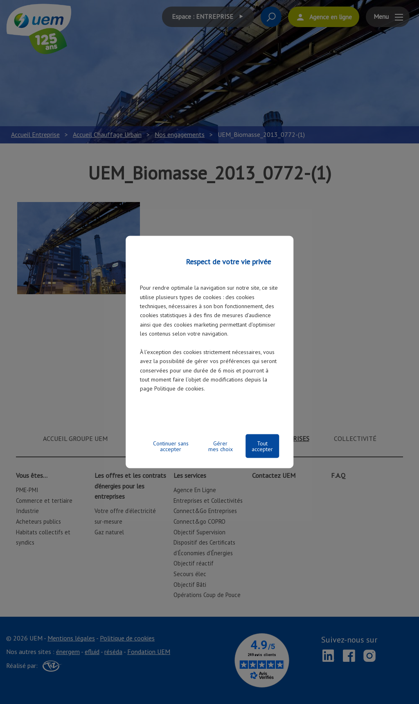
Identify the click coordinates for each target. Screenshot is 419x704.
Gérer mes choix (220, 445)
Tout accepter (262, 445)
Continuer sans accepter (171, 445)
